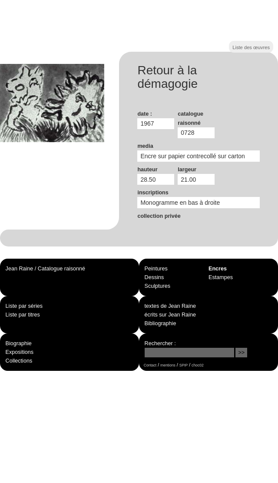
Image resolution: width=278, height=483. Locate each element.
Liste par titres (23, 315)
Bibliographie (160, 323)
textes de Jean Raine (170, 306)
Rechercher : (160, 343)
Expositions (19, 352)
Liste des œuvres (251, 47)
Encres (217, 269)
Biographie (19, 343)
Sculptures (158, 286)
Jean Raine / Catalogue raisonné (45, 269)
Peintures (156, 269)
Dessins (154, 277)
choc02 (198, 365)
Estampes (220, 277)
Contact (150, 365)
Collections (19, 361)
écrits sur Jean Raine (170, 315)
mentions (167, 365)
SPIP (183, 365)
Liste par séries (24, 306)
